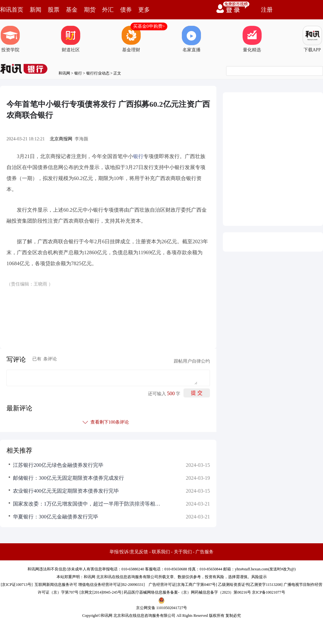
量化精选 (252, 39)
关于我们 (183, 551)
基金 (72, 9)
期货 (90, 9)
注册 (267, 9)
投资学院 (10, 39)
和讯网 (64, 73)
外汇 (108, 9)
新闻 (35, 9)
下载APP (312, 39)
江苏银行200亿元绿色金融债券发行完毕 (58, 465)
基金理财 (131, 39)
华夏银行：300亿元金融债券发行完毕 (55, 516)
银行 (78, 73)
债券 (126, 9)
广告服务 (204, 551)
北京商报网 (61, 138)
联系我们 (161, 551)
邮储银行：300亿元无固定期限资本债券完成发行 (68, 478)
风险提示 (259, 577)
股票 (53, 9)
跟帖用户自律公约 (192, 361)
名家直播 (191, 39)
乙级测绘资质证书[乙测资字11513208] (250, 584)
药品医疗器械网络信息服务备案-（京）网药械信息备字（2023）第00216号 (187, 592)
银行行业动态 (97, 73)
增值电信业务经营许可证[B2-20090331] (111, 584)
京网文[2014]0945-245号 (101, 592)
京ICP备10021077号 (268, 592)
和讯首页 (11, 9)
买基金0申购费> (149, 26)
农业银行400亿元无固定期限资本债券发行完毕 (66, 491)
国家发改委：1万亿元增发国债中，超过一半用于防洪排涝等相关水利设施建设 (87, 504)
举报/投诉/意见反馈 (128, 551)
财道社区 (70, 39)
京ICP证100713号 (16, 584)
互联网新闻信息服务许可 (56, 584)
